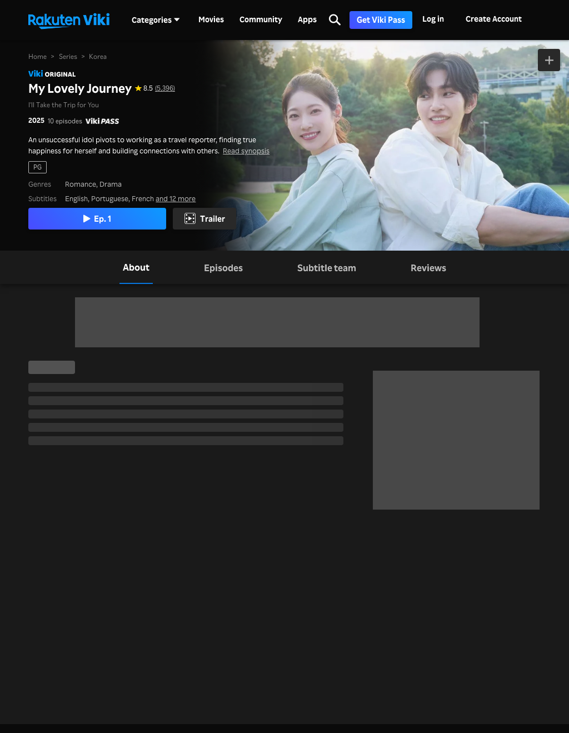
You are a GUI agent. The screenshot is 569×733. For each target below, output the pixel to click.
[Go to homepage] (68, 20)
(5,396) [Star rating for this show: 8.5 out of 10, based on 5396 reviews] (165, 88)
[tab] (136, 267)
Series (68, 56)
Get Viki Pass (381, 19)
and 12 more (176, 198)
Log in (433, 18)
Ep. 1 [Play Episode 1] (97, 218)
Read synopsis (246, 150)
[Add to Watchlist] (549, 60)
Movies (211, 19)
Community (260, 19)
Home (37, 56)
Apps (307, 19)
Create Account (494, 18)
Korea (98, 56)
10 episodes (65, 120)
